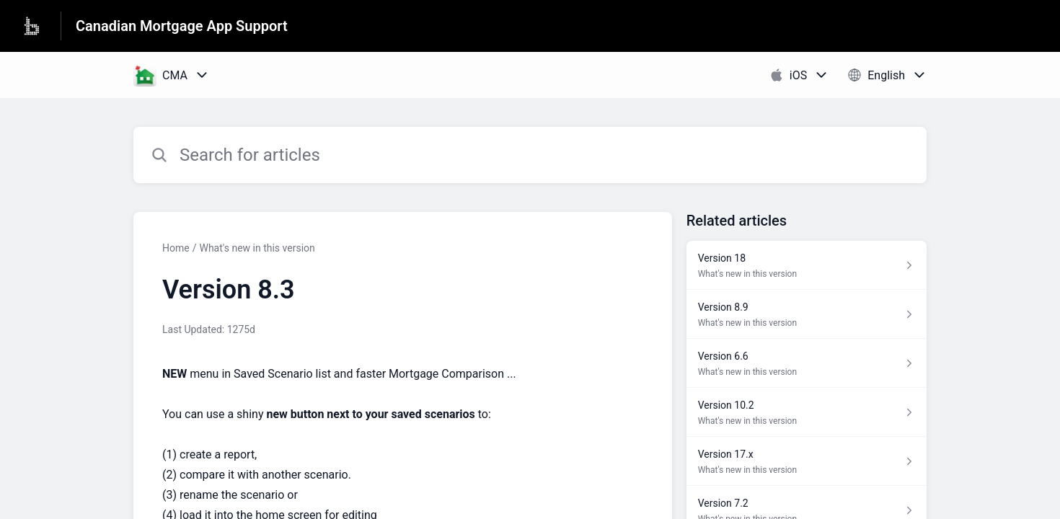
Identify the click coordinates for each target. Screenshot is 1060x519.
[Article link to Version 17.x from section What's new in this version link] (806, 461)
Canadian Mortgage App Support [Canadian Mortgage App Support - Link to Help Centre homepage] (182, 26)
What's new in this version (256, 248)
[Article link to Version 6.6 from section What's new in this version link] (806, 363)
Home (176, 248)
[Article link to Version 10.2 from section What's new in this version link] (806, 412)
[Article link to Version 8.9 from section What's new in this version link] (806, 314)
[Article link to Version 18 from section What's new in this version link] (806, 265)
